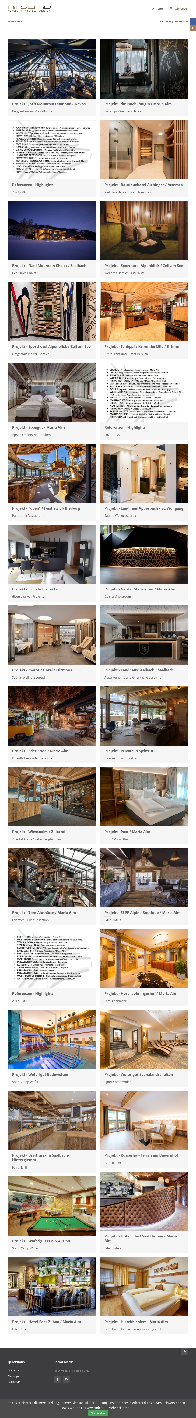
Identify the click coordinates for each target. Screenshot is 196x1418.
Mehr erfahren (119, 1408)
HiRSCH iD (165, 21)
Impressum (14, 1381)
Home (157, 8)
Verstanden (98, 1413)
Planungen (14, 1376)
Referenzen (178, 8)
